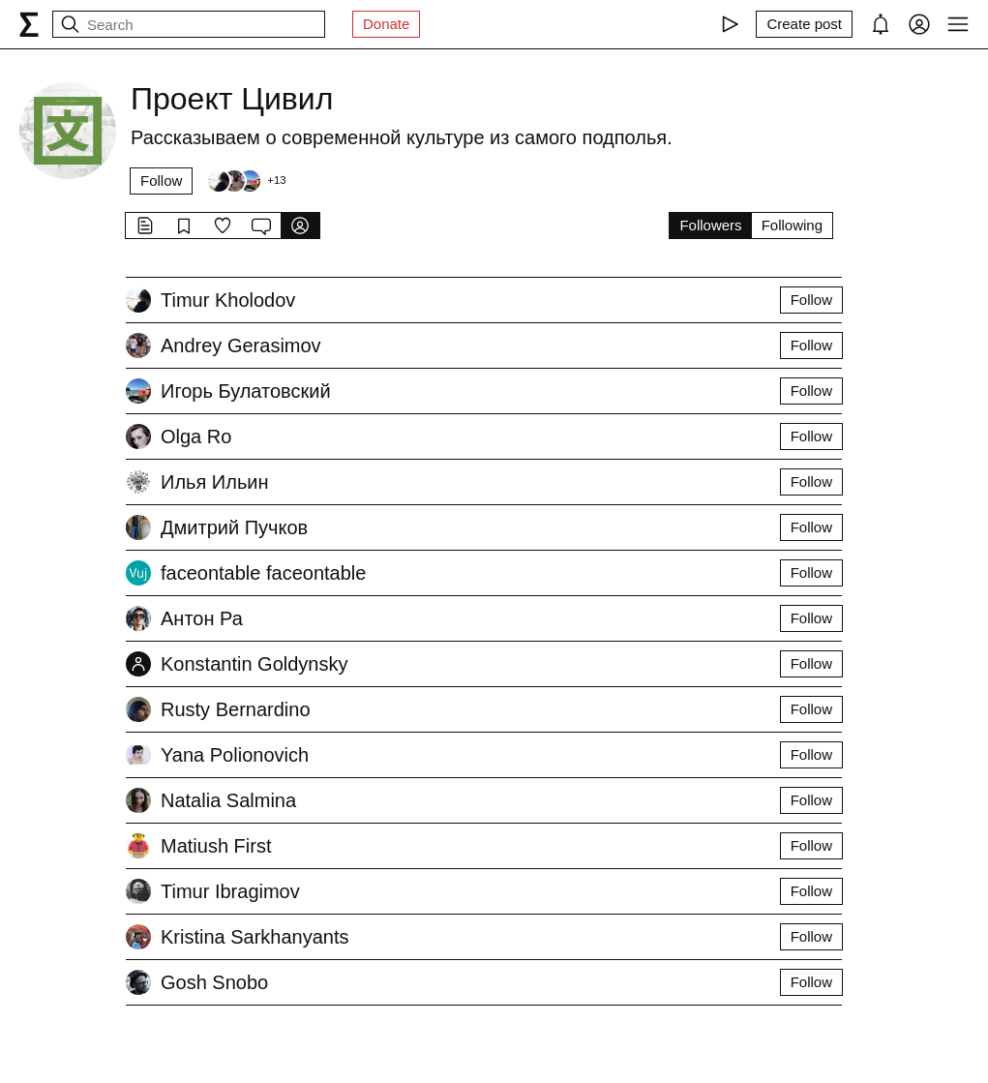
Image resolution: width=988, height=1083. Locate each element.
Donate (386, 23)
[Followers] (245, 181)
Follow (161, 180)
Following (792, 225)
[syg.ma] (29, 24)
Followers (710, 225)
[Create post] (804, 24)
